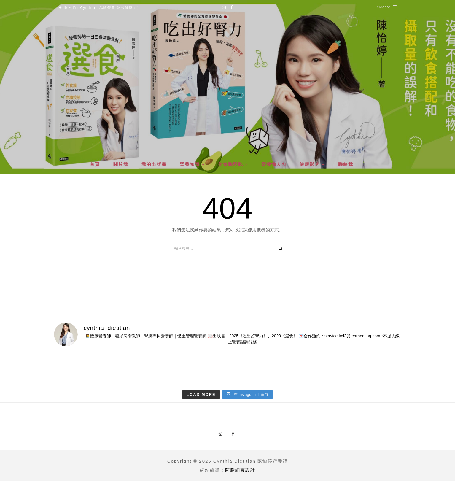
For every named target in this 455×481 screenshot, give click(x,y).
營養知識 (190, 164)
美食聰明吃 (230, 164)
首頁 (95, 164)
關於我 (120, 164)
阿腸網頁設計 (240, 469)
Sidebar (387, 7)
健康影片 (310, 164)
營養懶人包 (274, 164)
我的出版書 (154, 164)
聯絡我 (345, 164)
